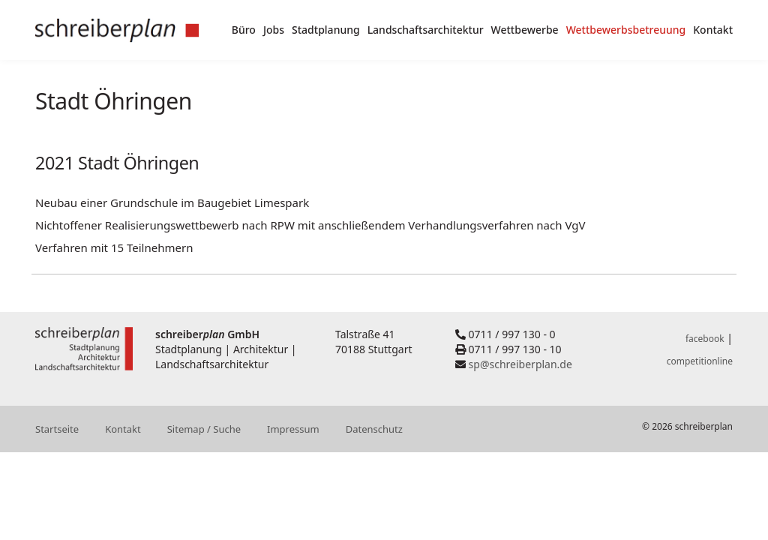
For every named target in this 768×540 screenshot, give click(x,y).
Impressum (293, 429)
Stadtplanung (326, 29)
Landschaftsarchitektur (426, 29)
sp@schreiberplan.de (520, 364)
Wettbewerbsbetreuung (626, 29)
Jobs (273, 29)
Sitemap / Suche (204, 429)
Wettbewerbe (525, 29)
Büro (244, 29)
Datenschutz (374, 429)
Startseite (57, 429)
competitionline (700, 361)
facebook (705, 338)
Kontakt (713, 29)
